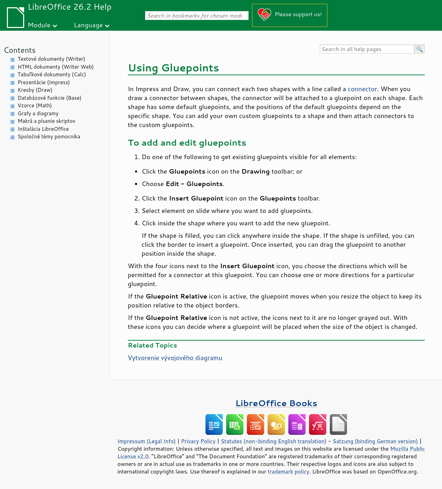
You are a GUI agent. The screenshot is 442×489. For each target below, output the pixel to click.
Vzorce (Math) (35, 105)
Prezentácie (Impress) (44, 82)
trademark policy (288, 471)
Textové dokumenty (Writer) (51, 58)
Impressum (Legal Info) (146, 441)
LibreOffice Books (276, 403)
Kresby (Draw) (35, 90)
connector (362, 88)
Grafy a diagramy (38, 113)
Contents (19, 50)
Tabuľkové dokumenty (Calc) (52, 74)
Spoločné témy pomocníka (49, 136)
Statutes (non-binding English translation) (273, 441)
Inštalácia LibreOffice (43, 129)
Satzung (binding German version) (375, 441)
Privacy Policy (198, 441)
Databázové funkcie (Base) (49, 97)
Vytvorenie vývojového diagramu (175, 357)
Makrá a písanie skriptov (46, 121)
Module (39, 24)
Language (88, 24)
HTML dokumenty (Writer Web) (56, 66)
